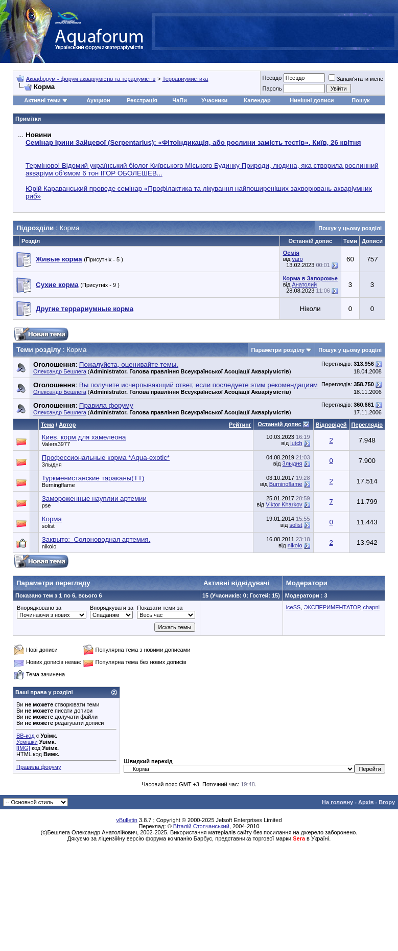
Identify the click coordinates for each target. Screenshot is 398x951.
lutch (296, 443)
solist (48, 526)
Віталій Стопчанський (201, 826)
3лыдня (52, 464)
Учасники (214, 100)
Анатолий (304, 284)
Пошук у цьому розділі (350, 228)
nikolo (49, 546)
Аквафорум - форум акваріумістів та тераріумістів (91, 79)
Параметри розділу (278, 350)
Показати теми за (159, 608)
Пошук (360, 100)
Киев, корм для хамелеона (84, 437)
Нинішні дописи (312, 100)
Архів (365, 802)
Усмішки (27, 742)
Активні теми (42, 100)
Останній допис (279, 424)
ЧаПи (179, 100)
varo (297, 259)
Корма (52, 519)
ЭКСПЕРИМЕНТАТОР (332, 607)
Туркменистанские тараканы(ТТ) (93, 478)
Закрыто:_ (96, 539)
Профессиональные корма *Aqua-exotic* (106, 457)
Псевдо (272, 78)
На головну (337, 802)
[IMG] (23, 748)
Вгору (387, 802)
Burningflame (58, 485)
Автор (67, 425)
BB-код (25, 736)
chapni (371, 607)
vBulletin (126, 820)
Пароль (272, 88)
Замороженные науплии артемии (94, 498)
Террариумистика (185, 79)
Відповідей (331, 425)
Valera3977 (56, 444)
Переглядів (367, 425)
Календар (257, 100)
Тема (47, 425)
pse (46, 505)
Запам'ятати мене (356, 79)
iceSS (293, 607)
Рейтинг (240, 425)
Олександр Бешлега (59, 371)
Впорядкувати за (111, 608)
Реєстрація (142, 100)
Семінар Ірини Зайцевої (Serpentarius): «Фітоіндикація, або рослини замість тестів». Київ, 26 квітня (193, 142)
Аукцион (98, 100)
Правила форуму (38, 767)
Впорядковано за (39, 608)
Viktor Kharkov (284, 504)
